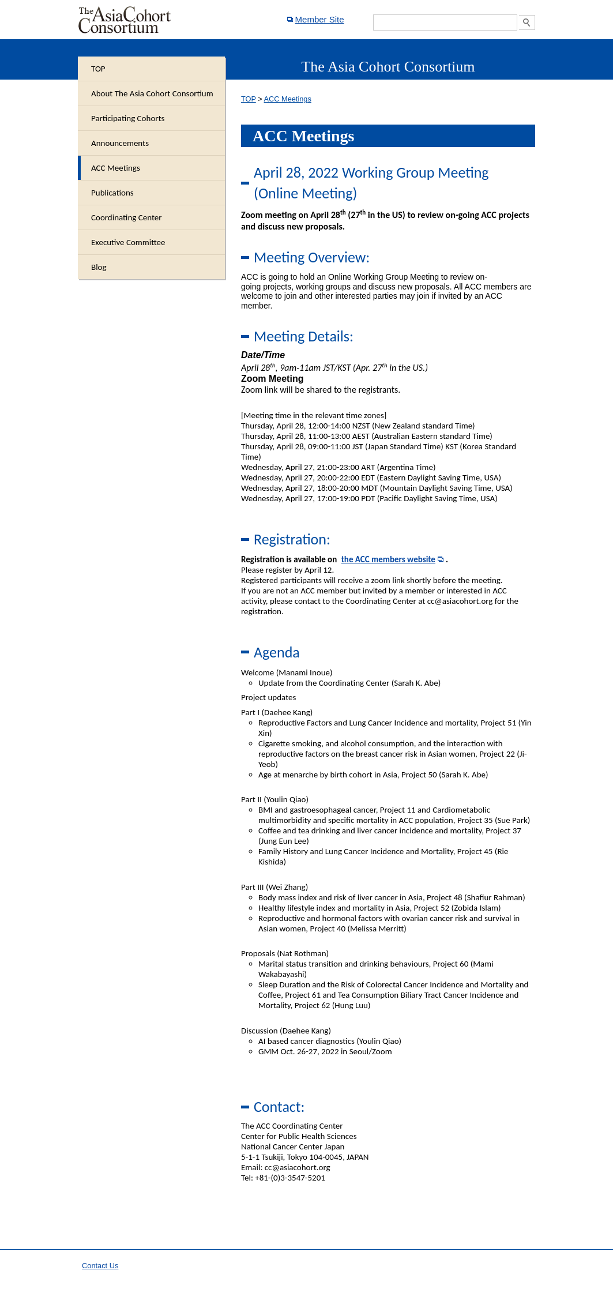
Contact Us (100, 1265)
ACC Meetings (287, 99)
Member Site (319, 19)
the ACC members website (388, 559)
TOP (248, 99)
